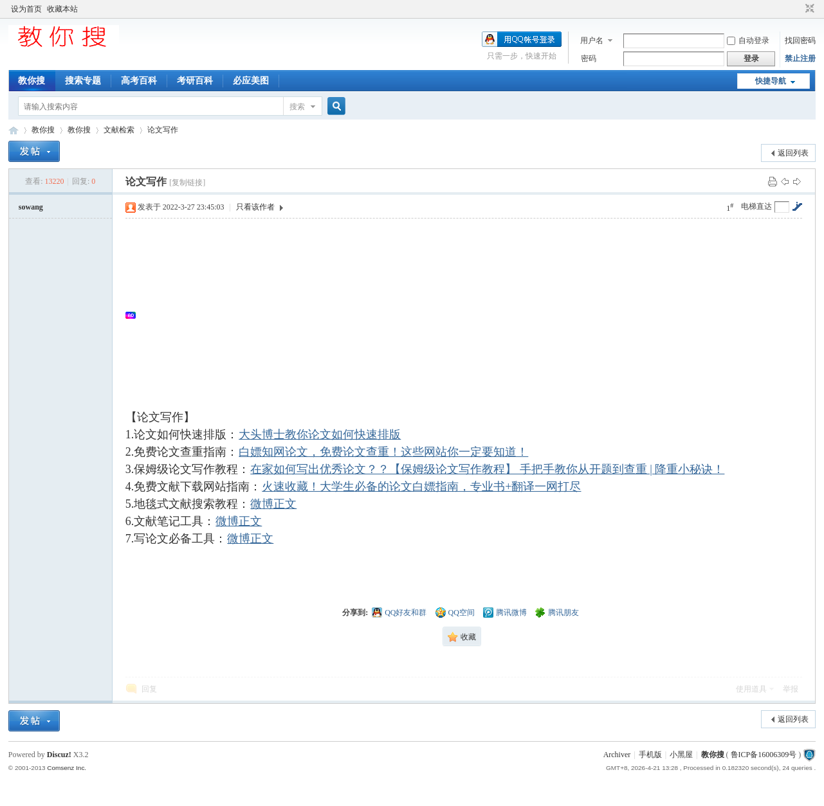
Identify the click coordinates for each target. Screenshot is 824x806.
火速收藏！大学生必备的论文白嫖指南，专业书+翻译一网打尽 (421, 486)
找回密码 (800, 40)
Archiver (617, 754)
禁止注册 (800, 58)
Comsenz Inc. (66, 767)
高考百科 (139, 80)
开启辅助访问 (797, 9)
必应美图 (251, 80)
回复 (149, 689)
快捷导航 (770, 80)
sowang (31, 206)
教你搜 (31, 80)
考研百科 (195, 80)
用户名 (591, 40)
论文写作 (162, 129)
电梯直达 (756, 206)
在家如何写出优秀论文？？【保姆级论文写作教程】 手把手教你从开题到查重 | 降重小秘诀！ (487, 469)
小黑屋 (681, 754)
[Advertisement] (470, 315)
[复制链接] (187, 182)
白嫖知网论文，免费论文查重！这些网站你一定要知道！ (383, 451)
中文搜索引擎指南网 (13, 130)
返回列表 (793, 152)
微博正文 (273, 503)
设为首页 (26, 8)
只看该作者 (255, 206)
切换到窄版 (808, 9)
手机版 (650, 754)
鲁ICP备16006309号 (764, 754)
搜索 (297, 106)
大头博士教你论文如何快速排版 (319, 434)
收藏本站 (62, 8)
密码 (588, 58)
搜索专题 (83, 80)
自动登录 (748, 40)
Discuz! (59, 754)
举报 (790, 689)
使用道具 (751, 689)
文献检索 (119, 129)
